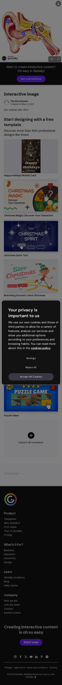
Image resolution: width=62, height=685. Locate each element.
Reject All (31, 367)
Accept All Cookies (31, 376)
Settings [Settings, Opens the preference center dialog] (31, 358)
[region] (30, 342)
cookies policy (41, 348)
